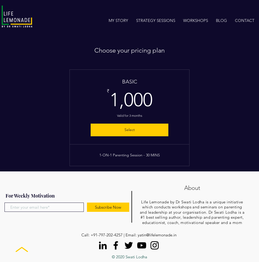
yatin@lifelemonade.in (157, 234)
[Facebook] (115, 245)
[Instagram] (154, 245)
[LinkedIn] (102, 245)
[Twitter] (128, 245)
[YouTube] (141, 245)
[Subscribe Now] (108, 207)
